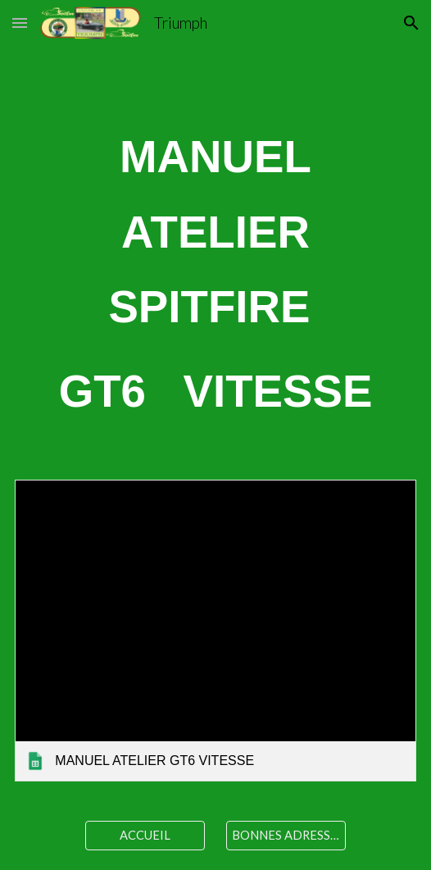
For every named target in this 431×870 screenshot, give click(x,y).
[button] (19, 22)
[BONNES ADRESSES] (286, 835)
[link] (215, 630)
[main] (215, 274)
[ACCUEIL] (145, 835)
